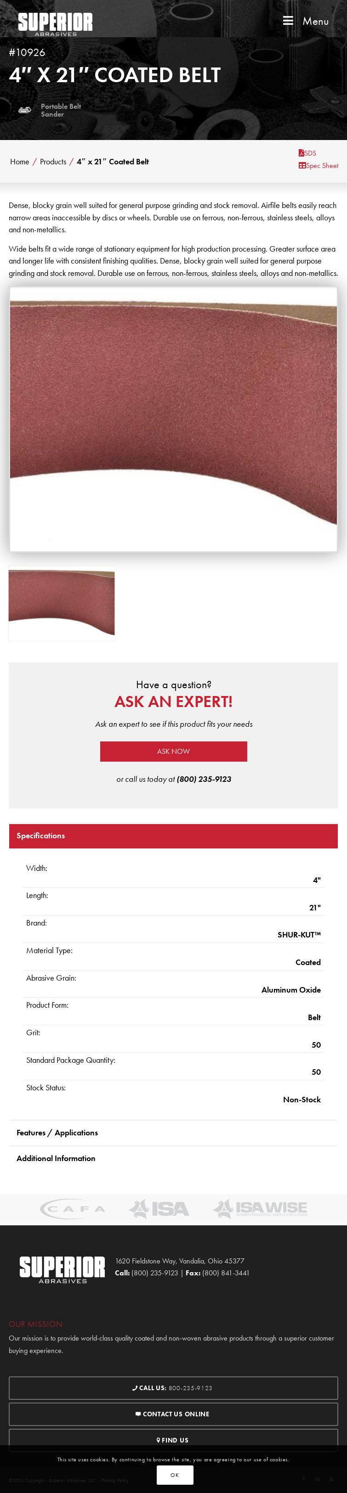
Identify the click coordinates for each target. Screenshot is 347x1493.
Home (19, 161)
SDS (307, 153)
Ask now (173, 751)
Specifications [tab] (41, 835)
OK (175, 1475)
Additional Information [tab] (56, 1158)
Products (53, 161)
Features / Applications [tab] (57, 1132)
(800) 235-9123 (203, 779)
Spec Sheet (318, 165)
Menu (305, 20)
